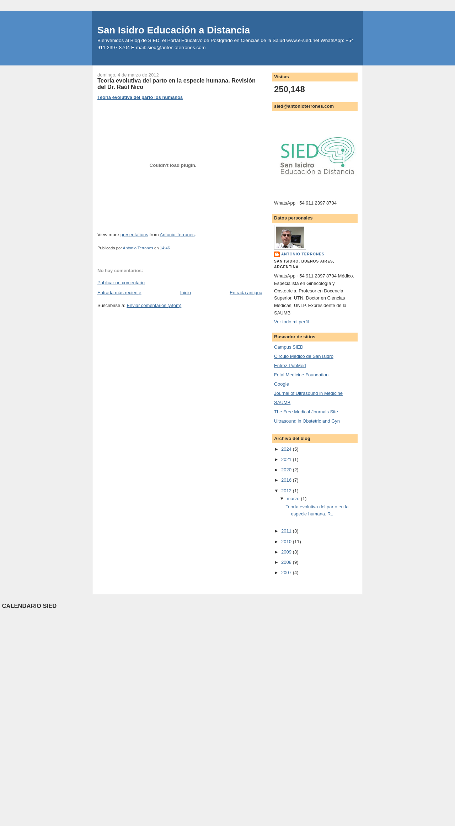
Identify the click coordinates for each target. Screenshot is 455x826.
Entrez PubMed (290, 365)
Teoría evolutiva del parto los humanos (140, 97)
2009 (287, 552)
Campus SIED (288, 347)
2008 (287, 562)
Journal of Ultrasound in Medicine (308, 393)
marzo (294, 498)
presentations (134, 234)
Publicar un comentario (121, 282)
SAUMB (282, 402)
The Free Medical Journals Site (306, 411)
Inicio (185, 292)
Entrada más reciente (119, 292)
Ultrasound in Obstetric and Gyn (307, 421)
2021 (287, 459)
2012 (287, 490)
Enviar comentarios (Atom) (154, 305)
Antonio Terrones (177, 234)
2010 (287, 541)
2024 (287, 449)
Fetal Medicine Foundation (301, 374)
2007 (287, 572)
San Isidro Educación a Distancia (173, 30)
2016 (287, 480)
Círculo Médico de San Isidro (303, 356)
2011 (287, 531)
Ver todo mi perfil (291, 321)
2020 (287, 469)
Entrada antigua (246, 292)
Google (281, 384)
